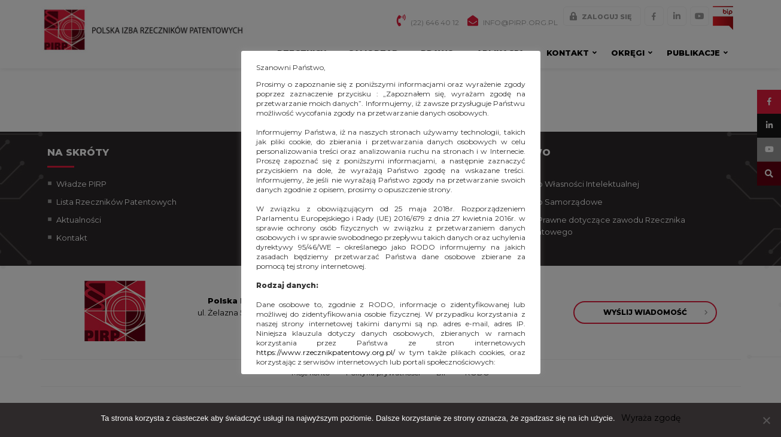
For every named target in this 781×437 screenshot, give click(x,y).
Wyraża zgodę (650, 417)
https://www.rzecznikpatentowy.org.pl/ (325, 352)
